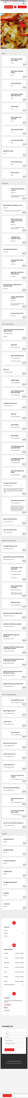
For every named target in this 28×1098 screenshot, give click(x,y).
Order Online (22, 7)
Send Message (9, 1049)
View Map (7, 1004)
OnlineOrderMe (17, 1061)
